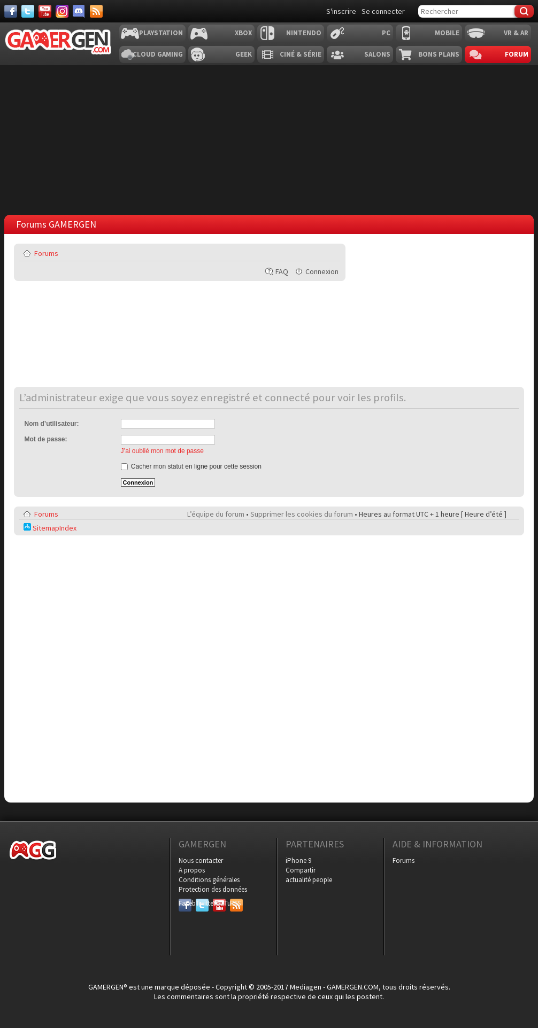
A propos (192, 870)
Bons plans (438, 54)
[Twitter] (27, 11)
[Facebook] (10, 11)
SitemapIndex (50, 528)
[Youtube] (45, 11)
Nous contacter (201, 860)
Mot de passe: (46, 439)
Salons (377, 54)
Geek (243, 54)
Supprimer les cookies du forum (301, 514)
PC (386, 32)
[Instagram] (62, 11)
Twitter (202, 903)
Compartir (301, 870)
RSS (235, 903)
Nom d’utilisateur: (52, 423)
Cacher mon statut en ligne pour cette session (191, 466)
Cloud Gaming (158, 54)
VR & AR (516, 32)
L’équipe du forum (215, 514)
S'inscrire (341, 11)
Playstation (161, 32)
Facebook (185, 903)
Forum (516, 54)
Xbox (243, 32)
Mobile (447, 32)
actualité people (309, 879)
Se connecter (383, 11)
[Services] (96, 11)
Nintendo (303, 32)
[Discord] (79, 11)
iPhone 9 (298, 860)
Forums (46, 253)
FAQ (281, 271)
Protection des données (213, 889)
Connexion (322, 271)
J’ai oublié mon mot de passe (162, 451)
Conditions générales (209, 879)
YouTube (219, 903)
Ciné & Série (300, 54)
